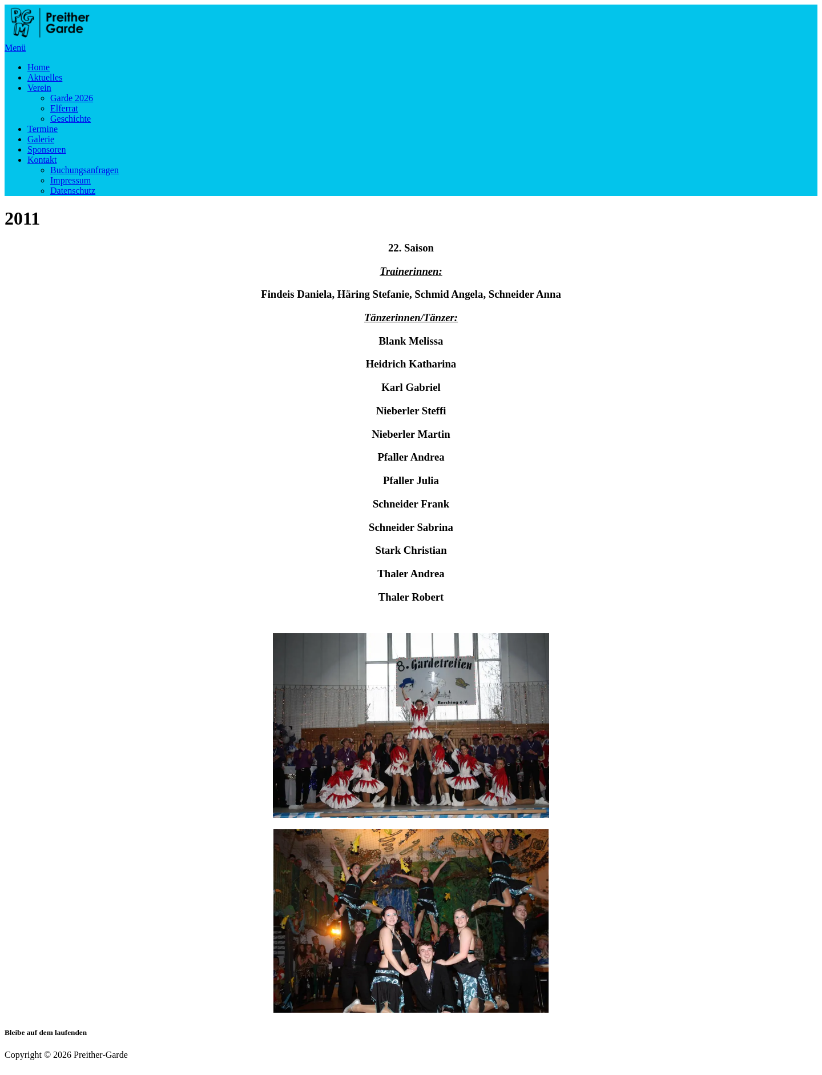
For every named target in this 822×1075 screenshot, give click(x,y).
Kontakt (42, 160)
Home (38, 67)
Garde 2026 (71, 98)
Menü (15, 48)
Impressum (70, 180)
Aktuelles (44, 77)
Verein (39, 88)
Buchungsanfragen (84, 170)
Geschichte (70, 118)
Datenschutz (72, 190)
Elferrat (64, 108)
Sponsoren (46, 149)
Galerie (40, 139)
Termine (42, 129)
